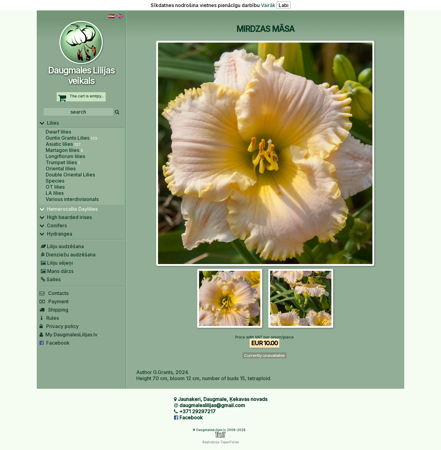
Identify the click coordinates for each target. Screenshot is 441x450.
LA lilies (55, 193)
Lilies (49, 123)
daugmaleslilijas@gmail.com (212, 405)
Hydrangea (56, 234)
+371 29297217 (197, 411)
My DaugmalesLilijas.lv (68, 334)
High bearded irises (66, 217)
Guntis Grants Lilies (71, 138)
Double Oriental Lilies (70, 175)
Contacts (54, 293)
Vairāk (268, 5)
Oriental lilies (61, 168)
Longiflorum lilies (65, 156)
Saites (50, 279)
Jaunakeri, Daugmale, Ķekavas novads (222, 399)
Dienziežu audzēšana (68, 254)
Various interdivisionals (72, 199)
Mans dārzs (57, 271)
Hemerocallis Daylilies (69, 209)
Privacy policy (59, 326)
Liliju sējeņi (56, 263)
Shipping (54, 310)
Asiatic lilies (63, 144)
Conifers (53, 225)
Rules (49, 318)
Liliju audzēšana (62, 246)
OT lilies (55, 187)
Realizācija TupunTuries (220, 442)
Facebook (55, 343)
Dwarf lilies (58, 132)
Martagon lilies (64, 150)
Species (55, 181)
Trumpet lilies (63, 162)
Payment (54, 301)
